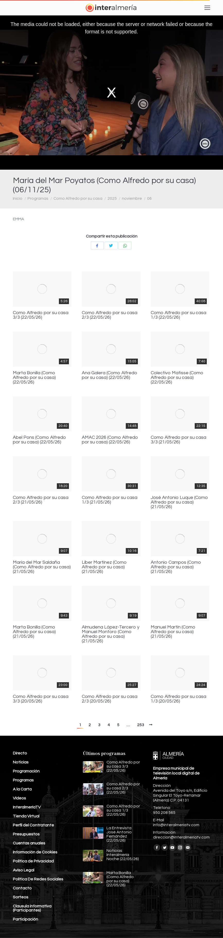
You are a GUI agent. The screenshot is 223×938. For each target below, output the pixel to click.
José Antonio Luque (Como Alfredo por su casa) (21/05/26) (179, 502)
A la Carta (22, 789)
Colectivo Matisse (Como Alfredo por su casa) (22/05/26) (177, 378)
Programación (26, 771)
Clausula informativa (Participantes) (32, 908)
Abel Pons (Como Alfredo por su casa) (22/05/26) (39, 439)
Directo (20, 753)
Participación (25, 919)
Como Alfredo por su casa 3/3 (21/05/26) (178, 439)
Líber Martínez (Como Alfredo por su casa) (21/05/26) (104, 567)
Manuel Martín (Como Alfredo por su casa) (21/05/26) (173, 632)
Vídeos (19, 798)
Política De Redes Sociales (38, 879)
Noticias (21, 762)
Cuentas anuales (29, 843)
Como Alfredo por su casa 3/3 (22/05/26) (40, 315)
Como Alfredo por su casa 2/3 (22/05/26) (109, 315)
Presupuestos (26, 834)
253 (140, 725)
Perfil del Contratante (33, 825)
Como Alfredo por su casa (77, 198)
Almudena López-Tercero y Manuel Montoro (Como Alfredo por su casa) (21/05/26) (110, 634)
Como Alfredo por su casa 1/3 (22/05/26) (178, 315)
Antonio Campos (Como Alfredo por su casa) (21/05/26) (176, 567)
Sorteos (20, 897)
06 (149, 198)
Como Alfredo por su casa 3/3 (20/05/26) (40, 699)
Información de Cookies (35, 852)
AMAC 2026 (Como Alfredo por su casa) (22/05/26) (110, 439)
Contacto (22, 888)
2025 (112, 198)
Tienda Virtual (26, 816)
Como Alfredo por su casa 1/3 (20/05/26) (178, 699)
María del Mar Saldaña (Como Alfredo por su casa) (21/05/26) (42, 567)
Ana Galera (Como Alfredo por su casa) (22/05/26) (109, 375)
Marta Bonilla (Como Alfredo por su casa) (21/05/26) (34, 632)
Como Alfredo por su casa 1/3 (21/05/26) (109, 500)
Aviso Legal (23, 870)
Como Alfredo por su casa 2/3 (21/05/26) (40, 500)
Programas (38, 198)
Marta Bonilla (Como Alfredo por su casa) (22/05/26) (34, 378)
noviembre (132, 198)
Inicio (17, 198)
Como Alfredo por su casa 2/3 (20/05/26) (109, 699)
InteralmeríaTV (27, 807)
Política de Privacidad (33, 861)
